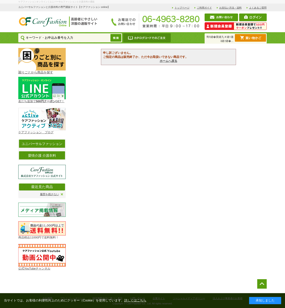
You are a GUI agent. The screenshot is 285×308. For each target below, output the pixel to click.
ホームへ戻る (168, 61)
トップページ (182, 7)
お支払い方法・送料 (230, 7)
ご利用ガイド (204, 7)
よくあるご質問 (257, 7)
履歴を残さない (49, 194)
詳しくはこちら (135, 300)
